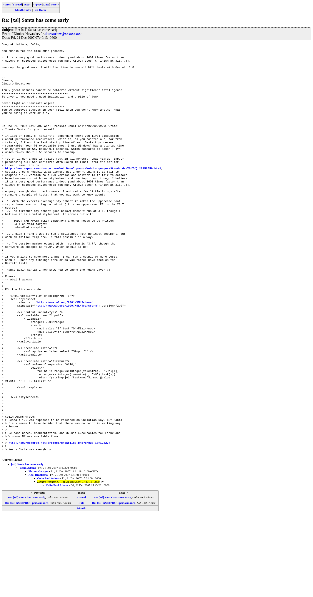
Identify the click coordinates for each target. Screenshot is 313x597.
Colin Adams (28, 550)
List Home (40, 10)
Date (46, 4)
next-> (27, 4)
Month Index (23, 10)
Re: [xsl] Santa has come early (26, 579)
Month (81, 590)
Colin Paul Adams (48, 560)
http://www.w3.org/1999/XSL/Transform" (67, 358)
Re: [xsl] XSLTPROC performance (26, 585)
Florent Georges (38, 553)
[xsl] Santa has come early (27, 546)
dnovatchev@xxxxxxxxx (63, 33)
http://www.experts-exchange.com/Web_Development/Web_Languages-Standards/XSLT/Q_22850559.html (83, 194)
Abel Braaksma (38, 557)
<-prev (7, 4)
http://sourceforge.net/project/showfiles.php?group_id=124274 (59, 523)
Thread (17, 4)
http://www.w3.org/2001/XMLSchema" (65, 354)
